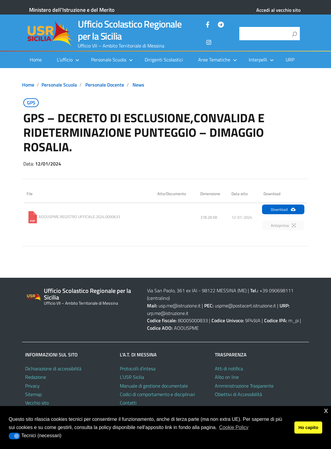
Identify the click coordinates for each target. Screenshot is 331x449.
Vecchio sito (37, 402)
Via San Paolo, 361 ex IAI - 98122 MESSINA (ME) (197, 290)
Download (283, 209)
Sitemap (33, 394)
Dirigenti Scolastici (164, 59)
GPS (31, 102)
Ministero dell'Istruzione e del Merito (72, 10)
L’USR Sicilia (132, 377)
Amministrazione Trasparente (244, 385)
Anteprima (283, 225)
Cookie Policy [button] (233, 427)
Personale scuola (59, 84)
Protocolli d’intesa (138, 368)
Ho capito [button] (308, 427)
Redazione (35, 377)
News (138, 84)
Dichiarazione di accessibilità (53, 368)
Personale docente (104, 84)
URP (290, 59)
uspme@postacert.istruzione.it (245, 305)
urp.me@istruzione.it (167, 313)
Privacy (32, 385)
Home (36, 59)
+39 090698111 (276, 290)
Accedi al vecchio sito (278, 10)
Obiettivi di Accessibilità (238, 394)
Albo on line (227, 377)
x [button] (326, 410)
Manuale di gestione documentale (154, 385)
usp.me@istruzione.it (180, 305)
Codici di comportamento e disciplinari (157, 394)
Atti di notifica (229, 368)
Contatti (128, 402)
